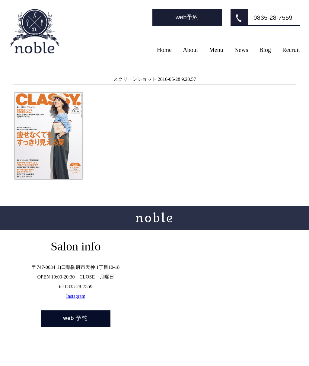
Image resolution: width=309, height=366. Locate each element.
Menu (216, 49)
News (241, 49)
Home (164, 49)
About (190, 49)
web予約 (187, 17)
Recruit (291, 49)
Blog (265, 49)
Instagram (75, 296)
